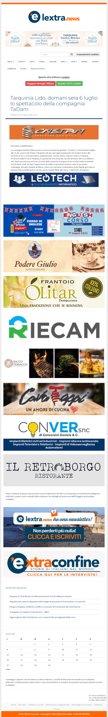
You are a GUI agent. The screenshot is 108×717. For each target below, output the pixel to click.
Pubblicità (12, 68)
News (11, 61)
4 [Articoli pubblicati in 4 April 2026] (76, 644)
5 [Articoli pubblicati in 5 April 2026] (90, 644)
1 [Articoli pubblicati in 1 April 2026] (34, 644)
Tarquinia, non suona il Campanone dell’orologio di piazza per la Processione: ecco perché (47, 601)
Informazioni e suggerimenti (57, 704)
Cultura (42, 61)
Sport (32, 61)
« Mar (8, 669)
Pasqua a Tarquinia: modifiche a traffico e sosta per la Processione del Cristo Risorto (45, 606)
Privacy (23, 68)
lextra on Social (38, 68)
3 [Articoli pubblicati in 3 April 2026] (62, 644)
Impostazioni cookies (88, 54)
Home (13, 704)
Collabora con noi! (36, 704)
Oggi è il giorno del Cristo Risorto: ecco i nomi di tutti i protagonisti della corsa (42, 617)
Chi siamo (22, 704)
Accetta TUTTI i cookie (69, 83)
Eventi (21, 61)
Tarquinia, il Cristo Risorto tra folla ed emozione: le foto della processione (40, 596)
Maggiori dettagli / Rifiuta (40, 83)
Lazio (74, 61)
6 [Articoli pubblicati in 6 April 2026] (7, 649)
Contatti (95, 61)
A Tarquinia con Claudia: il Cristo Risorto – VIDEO (29, 612)
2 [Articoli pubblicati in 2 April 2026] (48, 644)
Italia (64, 61)
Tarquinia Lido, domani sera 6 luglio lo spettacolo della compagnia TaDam (54, 103)
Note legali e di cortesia (82, 704)
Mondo (84, 61)
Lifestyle (53, 61)
